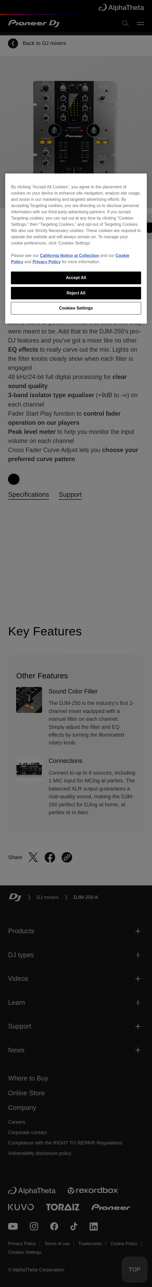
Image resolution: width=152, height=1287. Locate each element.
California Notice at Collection (69, 255)
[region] (76, 248)
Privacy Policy (46, 262)
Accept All (76, 277)
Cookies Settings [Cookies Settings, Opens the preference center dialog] (76, 308)
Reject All (76, 293)
